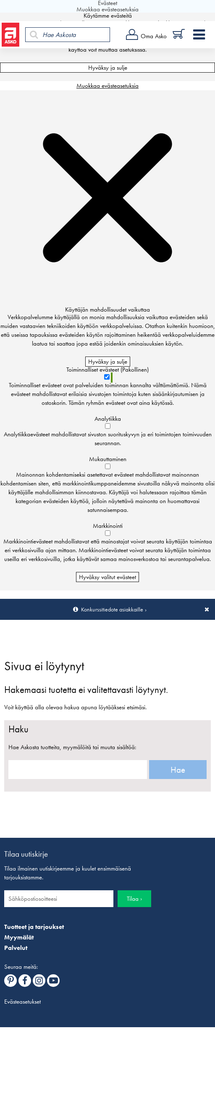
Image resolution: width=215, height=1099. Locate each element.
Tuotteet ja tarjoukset (34, 927)
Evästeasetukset (22, 1001)
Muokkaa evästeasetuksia (107, 85)
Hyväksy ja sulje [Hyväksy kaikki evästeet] (107, 67)
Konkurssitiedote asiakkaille (112, 609)
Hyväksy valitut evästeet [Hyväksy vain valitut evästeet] (107, 577)
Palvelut (15, 948)
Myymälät (19, 937)
